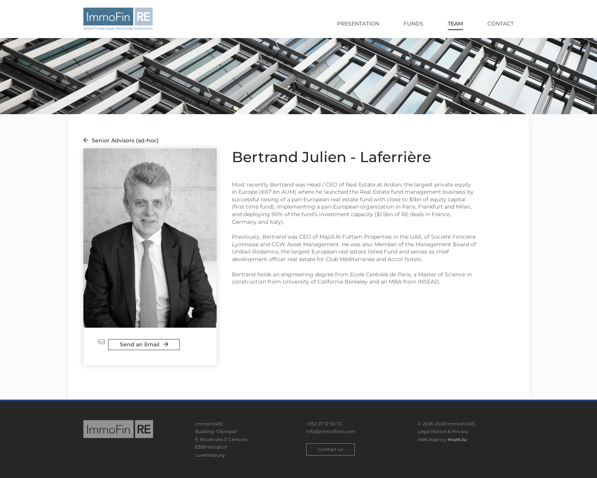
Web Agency (432, 439)
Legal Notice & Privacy (443, 431)
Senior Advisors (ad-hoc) (125, 140)
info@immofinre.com (331, 431)
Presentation (358, 23)
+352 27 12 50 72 (324, 424)
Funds (413, 23)
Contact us (330, 449)
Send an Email (140, 344)
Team (455, 23)
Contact (500, 23)
